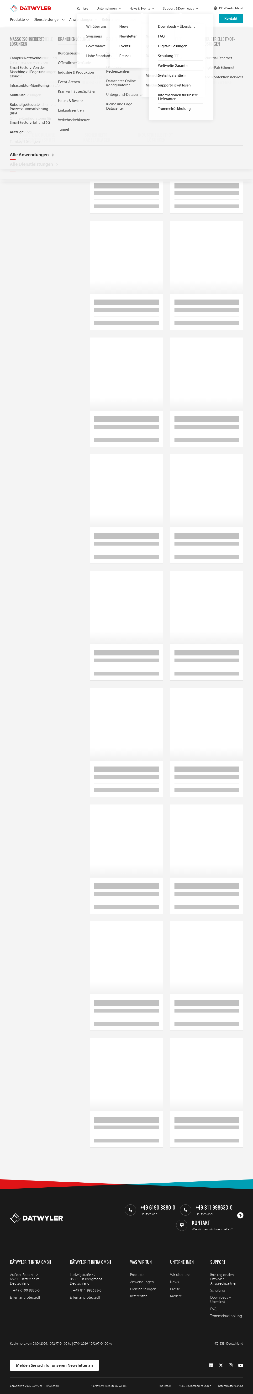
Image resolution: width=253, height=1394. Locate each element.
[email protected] (26, 1297)
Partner (130, 19)
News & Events (140, 8)
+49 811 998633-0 (87, 1290)
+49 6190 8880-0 (26, 1290)
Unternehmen (107, 8)
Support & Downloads (178, 8)
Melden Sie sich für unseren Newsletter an (54, 1365)
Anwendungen (81, 19)
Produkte (17, 19)
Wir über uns (180, 1274)
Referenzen (111, 19)
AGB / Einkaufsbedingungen (195, 1386)
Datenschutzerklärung (230, 1386)
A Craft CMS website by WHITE (109, 1386)
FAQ (213, 1308)
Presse (175, 1289)
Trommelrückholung (226, 1315)
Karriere (82, 8)
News (174, 1281)
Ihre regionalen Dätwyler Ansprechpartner (223, 1279)
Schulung (217, 1290)
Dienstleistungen (47, 19)
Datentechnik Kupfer (50, 32)
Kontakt (230, 18)
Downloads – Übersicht (220, 1299)
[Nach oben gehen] (240, 1215)
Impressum (165, 1386)
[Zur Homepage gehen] (30, 7)
